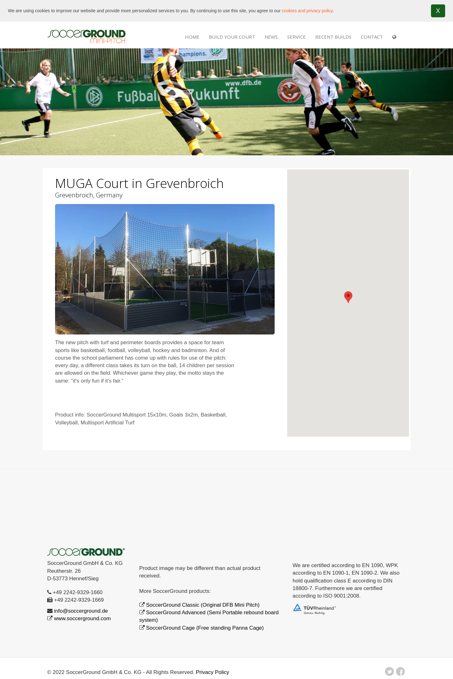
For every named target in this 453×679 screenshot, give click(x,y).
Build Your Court (232, 36)
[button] (348, 297)
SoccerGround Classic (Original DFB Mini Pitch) (203, 605)
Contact (372, 36)
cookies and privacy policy (307, 10)
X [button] (438, 10)
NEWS (271, 36)
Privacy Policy (212, 672)
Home (192, 36)
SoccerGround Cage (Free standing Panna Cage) (205, 628)
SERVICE (296, 36)
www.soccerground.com (82, 618)
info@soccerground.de (81, 611)
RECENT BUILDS (333, 36)
